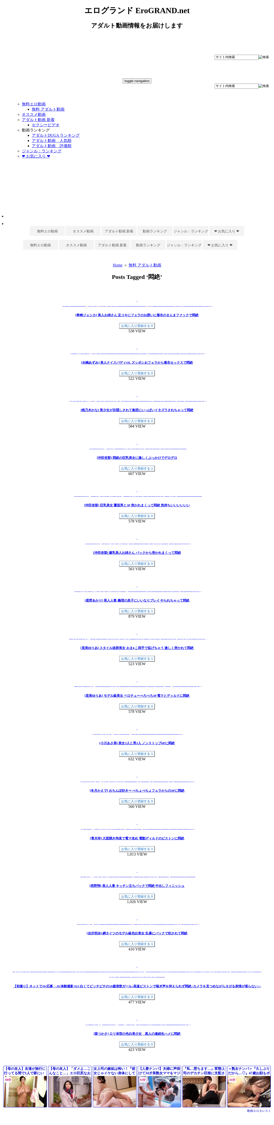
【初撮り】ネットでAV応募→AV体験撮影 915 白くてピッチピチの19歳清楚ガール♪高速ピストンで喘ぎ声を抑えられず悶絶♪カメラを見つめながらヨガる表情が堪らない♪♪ (137, 986)
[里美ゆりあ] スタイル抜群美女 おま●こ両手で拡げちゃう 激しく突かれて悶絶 (137, 648)
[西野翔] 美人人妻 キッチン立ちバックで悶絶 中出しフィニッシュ (137, 886)
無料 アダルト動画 (48, 109)
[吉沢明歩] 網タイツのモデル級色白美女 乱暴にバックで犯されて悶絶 (137, 933)
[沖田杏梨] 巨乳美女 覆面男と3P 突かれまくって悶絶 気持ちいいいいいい (137, 505)
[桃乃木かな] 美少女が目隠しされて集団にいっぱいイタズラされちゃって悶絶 (137, 410)
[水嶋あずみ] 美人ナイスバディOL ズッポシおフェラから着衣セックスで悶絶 (137, 362)
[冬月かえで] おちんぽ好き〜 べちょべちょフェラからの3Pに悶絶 (137, 790)
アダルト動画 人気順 (51, 140)
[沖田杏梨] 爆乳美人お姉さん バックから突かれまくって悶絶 (137, 553)
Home (117, 265)
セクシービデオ (46, 125)
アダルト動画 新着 (38, 120)
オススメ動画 (34, 114)
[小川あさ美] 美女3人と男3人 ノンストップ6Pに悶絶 (136, 743)
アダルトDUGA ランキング (56, 135)
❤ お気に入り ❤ (36, 156)
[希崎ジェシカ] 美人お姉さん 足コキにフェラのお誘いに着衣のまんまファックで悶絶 (137, 315)
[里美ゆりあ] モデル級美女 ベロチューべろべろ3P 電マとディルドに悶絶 (137, 695)
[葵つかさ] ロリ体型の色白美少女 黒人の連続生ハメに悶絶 (137, 1034)
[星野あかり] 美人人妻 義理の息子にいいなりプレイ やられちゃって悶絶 (137, 600)
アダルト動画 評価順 (51, 146)
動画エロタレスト (259, 1111)
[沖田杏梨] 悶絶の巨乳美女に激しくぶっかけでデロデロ (137, 458)
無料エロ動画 (34, 104)
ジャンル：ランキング (42, 151)
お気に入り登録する (137, 326)
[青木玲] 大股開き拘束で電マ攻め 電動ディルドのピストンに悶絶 (137, 838)
